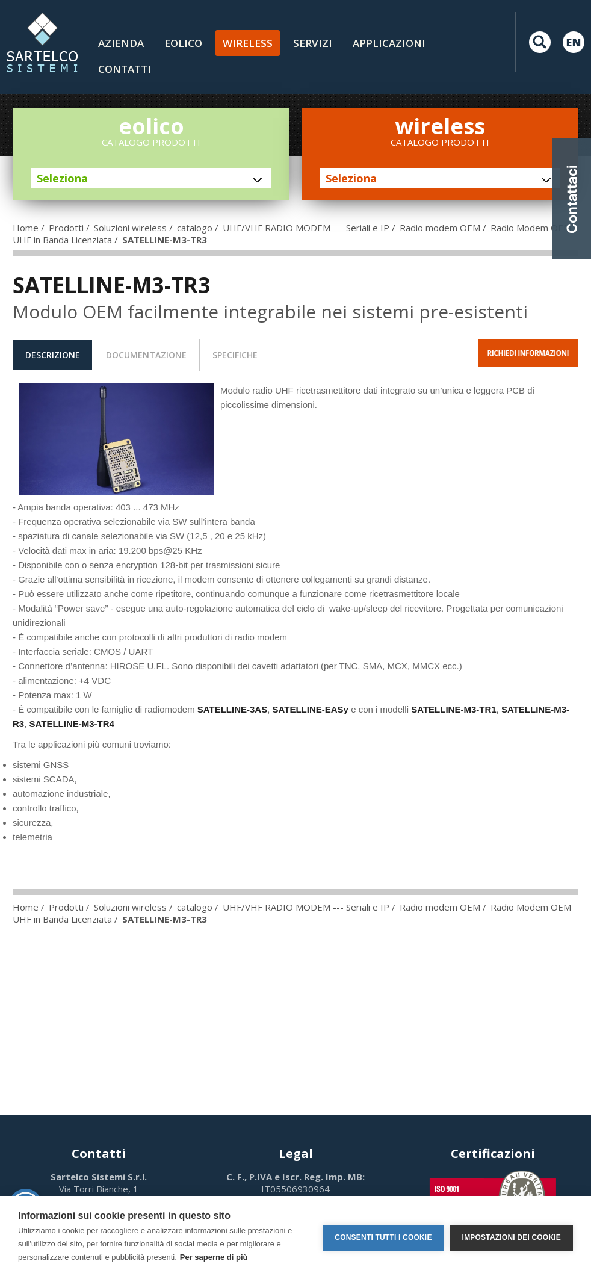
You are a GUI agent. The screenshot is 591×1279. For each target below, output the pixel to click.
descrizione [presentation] (52, 355)
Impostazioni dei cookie (511, 1237)
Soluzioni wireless (130, 227)
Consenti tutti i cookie (383, 1237)
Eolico (183, 43)
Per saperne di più (214, 1257)
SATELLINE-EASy (310, 709)
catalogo (194, 227)
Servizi (312, 43)
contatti (124, 69)
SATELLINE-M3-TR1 (453, 709)
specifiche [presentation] (235, 355)
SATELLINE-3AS (232, 709)
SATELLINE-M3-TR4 (71, 724)
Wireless (248, 43)
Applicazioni (389, 43)
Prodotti (66, 227)
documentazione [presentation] (146, 355)
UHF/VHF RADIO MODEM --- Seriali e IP (306, 227)
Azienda (121, 43)
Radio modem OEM (440, 227)
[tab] (53, 355)
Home (26, 227)
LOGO (42, 42)
